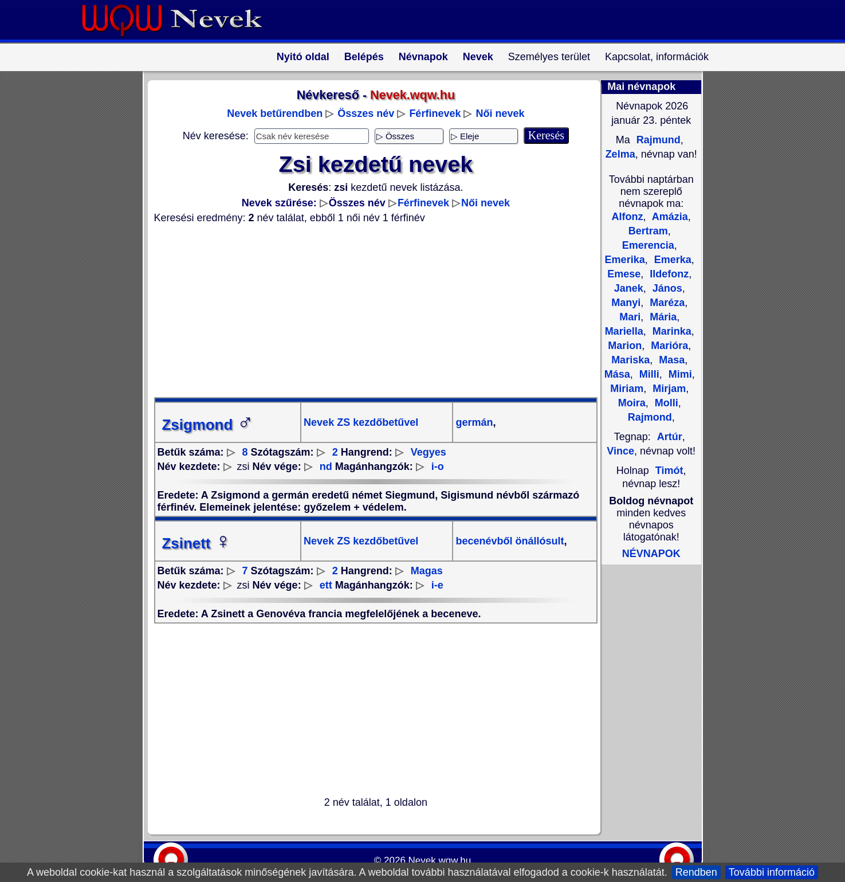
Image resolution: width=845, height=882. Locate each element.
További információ (772, 872)
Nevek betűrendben (275, 113)
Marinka (670, 331)
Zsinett (196, 543)
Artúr (669, 436)
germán (474, 422)
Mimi (679, 374)
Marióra (668, 345)
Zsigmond (208, 425)
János (666, 288)
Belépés (364, 56)
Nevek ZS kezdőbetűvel (361, 422)
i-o (437, 466)
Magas (427, 571)
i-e (437, 585)
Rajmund (657, 140)
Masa (670, 360)
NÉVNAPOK (651, 553)
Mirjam (668, 388)
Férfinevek (435, 113)
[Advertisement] (369, 310)
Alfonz (627, 216)
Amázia (669, 216)
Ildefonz (668, 274)
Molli (665, 403)
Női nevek (499, 113)
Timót (669, 470)
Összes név (365, 113)
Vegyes (428, 452)
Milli (647, 374)
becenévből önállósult (509, 541)
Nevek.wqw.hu (439, 860)
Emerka (671, 259)
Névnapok (423, 56)
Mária (662, 317)
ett (326, 585)
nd (326, 466)
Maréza (666, 302)
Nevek (478, 56)
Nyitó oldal (303, 56)
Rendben (696, 872)
